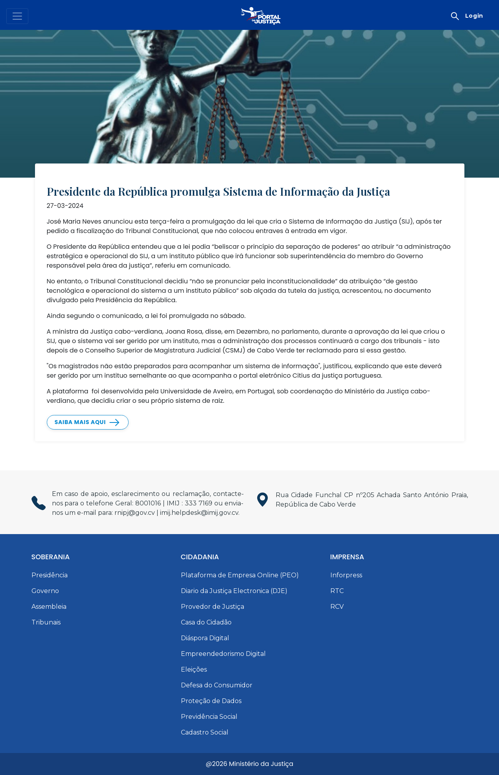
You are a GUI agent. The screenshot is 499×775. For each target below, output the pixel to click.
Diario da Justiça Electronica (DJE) (234, 591)
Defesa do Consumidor (216, 685)
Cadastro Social (204, 732)
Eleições (194, 669)
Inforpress (346, 575)
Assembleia (48, 606)
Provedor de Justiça (212, 606)
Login (474, 15)
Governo (45, 591)
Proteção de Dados (211, 701)
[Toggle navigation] (17, 16)
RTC (337, 591)
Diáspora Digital (205, 638)
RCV (337, 606)
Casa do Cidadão (206, 622)
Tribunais (46, 622)
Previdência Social (209, 716)
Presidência (49, 575)
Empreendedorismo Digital (223, 653)
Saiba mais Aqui (80, 422)
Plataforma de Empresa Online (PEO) (240, 575)
